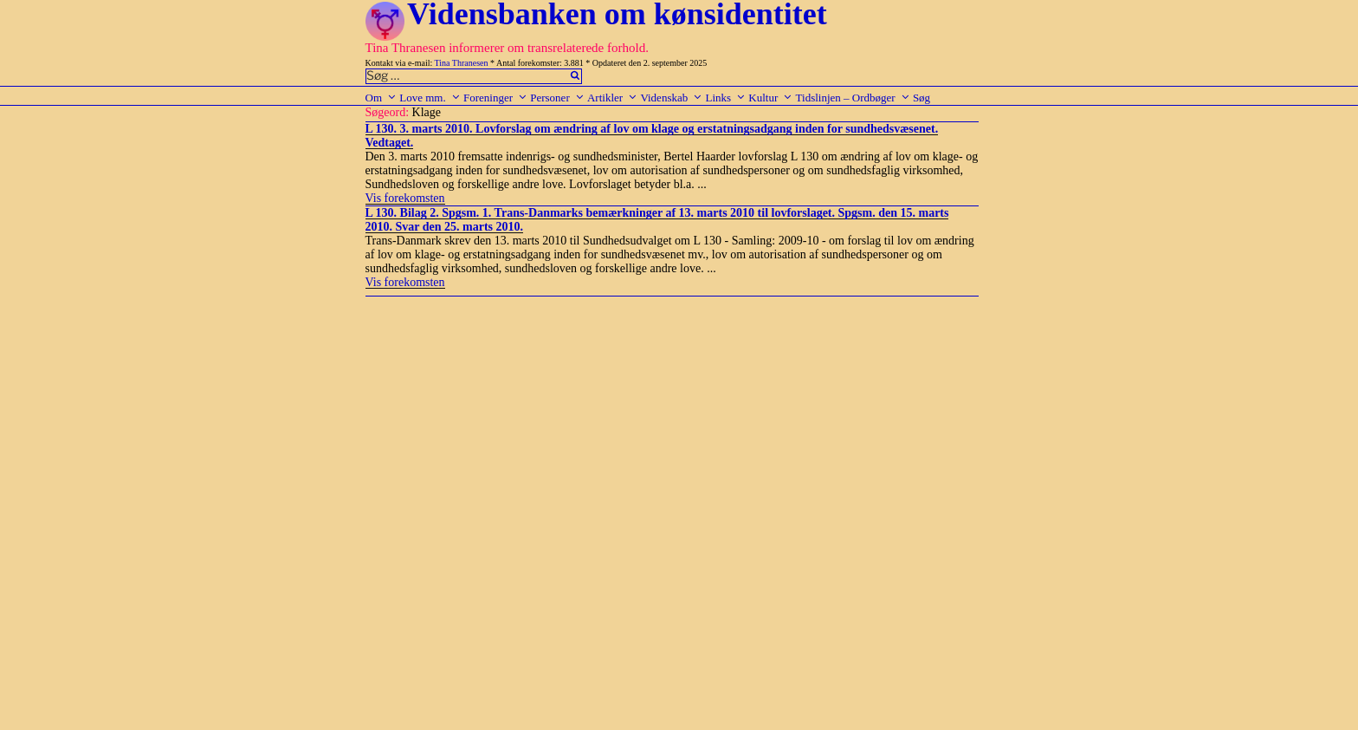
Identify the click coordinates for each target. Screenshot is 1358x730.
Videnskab (671, 97)
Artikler (612, 97)
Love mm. (429, 97)
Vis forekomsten (405, 198)
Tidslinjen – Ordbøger (853, 97)
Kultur (770, 97)
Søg (921, 97)
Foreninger (495, 97)
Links (725, 97)
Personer (557, 97)
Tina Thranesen (461, 63)
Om (381, 97)
